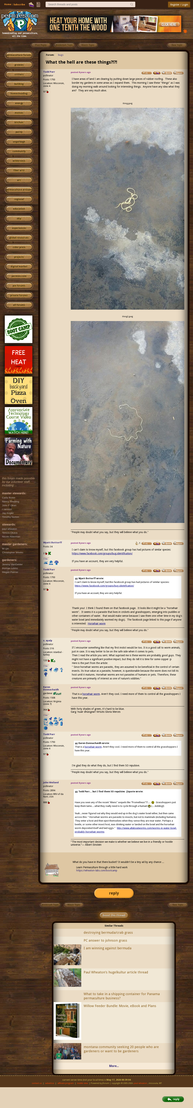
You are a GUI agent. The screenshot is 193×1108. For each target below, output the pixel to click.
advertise (49, 1083)
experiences (19, 228)
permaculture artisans (19, 189)
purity (19, 132)
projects (19, 257)
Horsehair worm (97, 623)
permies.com (19, 276)
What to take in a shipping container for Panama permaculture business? (122, 996)
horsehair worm (91, 693)
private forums (19, 295)
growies (19, 65)
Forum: (50, 55)
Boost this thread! (114, 915)
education (19, 209)
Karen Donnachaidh (51, 688)
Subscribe (19, 4)
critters (19, 74)
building (19, 84)
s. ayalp (47, 640)
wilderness (19, 161)
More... (114, 1066)
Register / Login (179, 4)
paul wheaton (140, 1083)
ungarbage (19, 141)
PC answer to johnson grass (105, 940)
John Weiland (51, 782)
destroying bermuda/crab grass (108, 932)
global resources (18, 237)
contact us (37, 1083)
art (19, 180)
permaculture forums (19, 55)
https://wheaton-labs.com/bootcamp (96, 870)
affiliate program (66, 1083)
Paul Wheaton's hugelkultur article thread (116, 972)
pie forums (19, 285)
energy (19, 103)
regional (19, 199)
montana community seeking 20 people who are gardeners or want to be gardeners (121, 1049)
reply (114, 893)
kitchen (19, 122)
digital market (19, 266)
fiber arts (18, 170)
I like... (46, 559)
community (19, 151)
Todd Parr (49, 71)
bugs (60, 55)
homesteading (19, 93)
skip (19, 218)
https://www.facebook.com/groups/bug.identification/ (102, 553)
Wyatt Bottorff (52, 542)
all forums (19, 305)
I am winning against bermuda (107, 948)
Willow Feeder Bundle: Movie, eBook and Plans (120, 1006)
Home (7, 4)
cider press (19, 247)
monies (19, 113)
